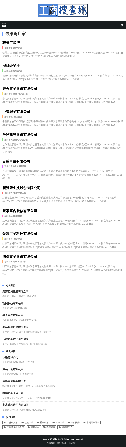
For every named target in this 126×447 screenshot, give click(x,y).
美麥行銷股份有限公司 (15, 291)
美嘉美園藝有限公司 (14, 381)
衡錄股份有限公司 (15, 427)
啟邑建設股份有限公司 (19, 134)
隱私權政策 (61, 443)
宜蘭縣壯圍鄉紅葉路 (13, 71)
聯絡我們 (51, 443)
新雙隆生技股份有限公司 (21, 187)
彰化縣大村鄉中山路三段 (15, 262)
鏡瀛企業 (29, 422)
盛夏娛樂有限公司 (13, 315)
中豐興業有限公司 (16, 111)
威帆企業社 (11, 65)
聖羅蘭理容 (67, 427)
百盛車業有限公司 (16, 161)
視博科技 (35, 427)
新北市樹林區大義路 (13, 239)
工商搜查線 (62, 439)
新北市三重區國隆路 (13, 216)
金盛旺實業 (12, 422)
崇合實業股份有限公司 (19, 88)
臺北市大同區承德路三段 (15, 193)
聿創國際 (75, 422)
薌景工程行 (11, 42)
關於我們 (72, 443)
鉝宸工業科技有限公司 (19, 233)
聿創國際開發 (92, 422)
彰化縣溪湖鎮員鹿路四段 (15, 166)
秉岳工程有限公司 (13, 369)
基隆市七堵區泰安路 (13, 48)
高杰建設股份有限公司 (15, 405)
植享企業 (44, 422)
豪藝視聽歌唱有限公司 (15, 327)
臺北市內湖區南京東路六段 (16, 140)
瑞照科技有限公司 (13, 303)
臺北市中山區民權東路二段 (16, 94)
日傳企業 (60, 422)
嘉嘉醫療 (50, 427)
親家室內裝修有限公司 (19, 210)
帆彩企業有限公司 (13, 393)
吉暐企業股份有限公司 (15, 339)
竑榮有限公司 (10, 357)
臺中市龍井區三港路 (13, 117)
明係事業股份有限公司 (19, 256)
